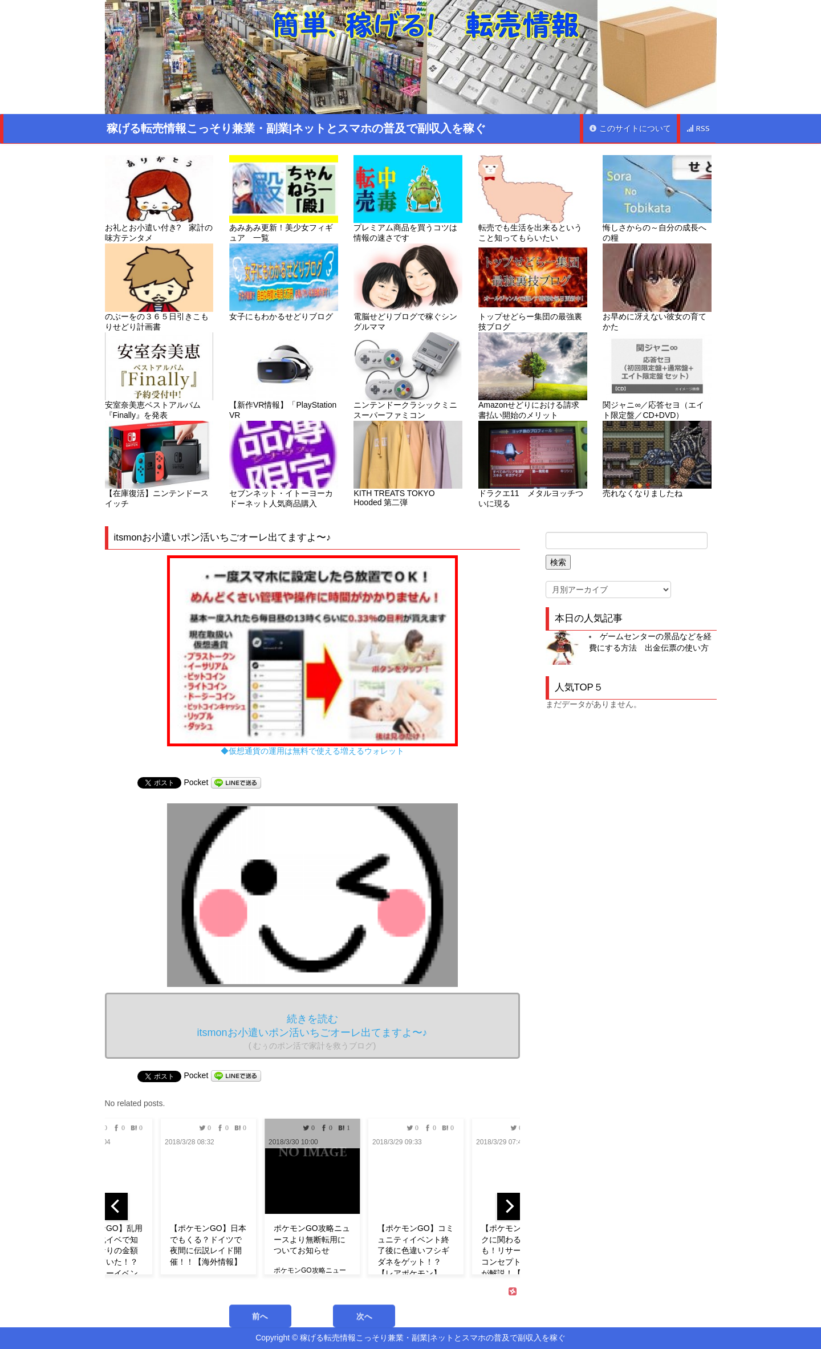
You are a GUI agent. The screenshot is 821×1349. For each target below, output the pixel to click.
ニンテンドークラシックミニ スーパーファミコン (407, 376)
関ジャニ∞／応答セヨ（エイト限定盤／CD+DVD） (657, 376)
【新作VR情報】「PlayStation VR (283, 376)
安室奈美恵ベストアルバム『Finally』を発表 (159, 376)
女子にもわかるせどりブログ (283, 281)
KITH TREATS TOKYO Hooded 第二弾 (407, 464)
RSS (698, 128)
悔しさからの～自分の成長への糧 (657, 198)
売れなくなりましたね (657, 459)
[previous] (116, 1206)
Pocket (196, 782)
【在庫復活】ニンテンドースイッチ (159, 464)
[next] (508, 1206)
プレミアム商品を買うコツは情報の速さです (407, 198)
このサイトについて (630, 128)
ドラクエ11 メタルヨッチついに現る (532, 464)
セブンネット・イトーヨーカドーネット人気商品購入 (283, 464)
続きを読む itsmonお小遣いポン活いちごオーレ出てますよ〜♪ (312, 1031)
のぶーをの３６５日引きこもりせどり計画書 (159, 287)
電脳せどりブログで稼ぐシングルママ (407, 287)
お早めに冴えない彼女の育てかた (657, 287)
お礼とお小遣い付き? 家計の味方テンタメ (159, 198)
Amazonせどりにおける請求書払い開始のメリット (532, 376)
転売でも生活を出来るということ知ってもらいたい (532, 198)
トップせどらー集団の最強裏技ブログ (532, 287)
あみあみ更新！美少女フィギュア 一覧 (283, 198)
